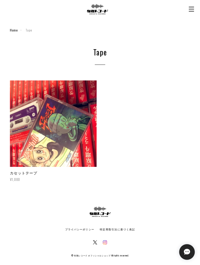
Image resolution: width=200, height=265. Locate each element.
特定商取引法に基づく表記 (117, 229)
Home (14, 30)
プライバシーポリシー (80, 229)
